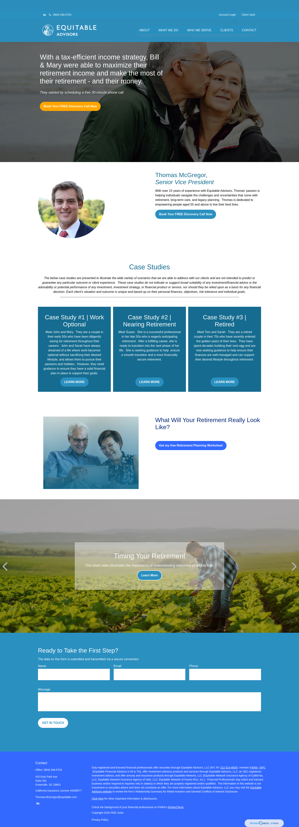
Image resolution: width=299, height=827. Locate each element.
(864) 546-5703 (59, 3)
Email (117, 666)
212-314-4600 (228, 767)
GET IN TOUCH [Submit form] (53, 722)
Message (44, 689)
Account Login (227, 3)
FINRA (254, 767)
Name (42, 666)
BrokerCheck (175, 807)
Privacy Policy (100, 819)
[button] (144, 19)
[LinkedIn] (44, 4)
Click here (98, 798)
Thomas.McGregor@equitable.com (56, 797)
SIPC (262, 767)
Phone (193, 666)
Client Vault (248, 3)
